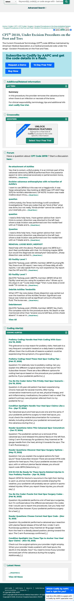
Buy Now (13, 71)
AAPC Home (19, 588)
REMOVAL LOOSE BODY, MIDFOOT (26, 244)
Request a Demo (17, 65)
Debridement (15, 304)
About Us (29, 588)
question (13, 199)
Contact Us (23, 590)
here (9, 159)
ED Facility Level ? (18, 259)
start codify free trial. (19, 105)
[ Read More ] (23, 177)
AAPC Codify (8, 588)
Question (13, 229)
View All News (16, 577)
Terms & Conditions (10, 590)
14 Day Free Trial (42, 65)
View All (13, 320)
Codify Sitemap (39, 588)
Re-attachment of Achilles (21, 167)
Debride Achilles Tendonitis (22, 289)
